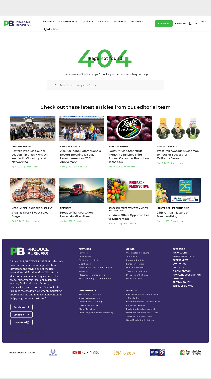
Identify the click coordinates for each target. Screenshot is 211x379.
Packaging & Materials (90, 294)
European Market (135, 264)
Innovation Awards (135, 305)
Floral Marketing (87, 309)
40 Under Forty (134, 298)
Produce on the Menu (137, 275)
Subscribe (163, 23)
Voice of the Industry (136, 271)
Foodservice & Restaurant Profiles (95, 267)
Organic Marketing (88, 305)
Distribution (85, 264)
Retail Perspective (135, 278)
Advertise (180, 23)
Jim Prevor (131, 256)
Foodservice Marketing (90, 301)
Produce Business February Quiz (142, 294)
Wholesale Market (135, 267)
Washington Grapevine (137, 252)
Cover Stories (85, 256)
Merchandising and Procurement (95, 278)
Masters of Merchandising (92, 275)
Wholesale (84, 271)
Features (83, 252)
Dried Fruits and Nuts (89, 298)
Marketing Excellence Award (140, 309)
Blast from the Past (88, 260)
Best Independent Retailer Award (143, 301)
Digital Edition (50, 29)
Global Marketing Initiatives (140, 320)
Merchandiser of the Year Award (142, 312)
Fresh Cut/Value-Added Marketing (96, 312)
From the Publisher (136, 260)
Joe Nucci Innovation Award (140, 316)
